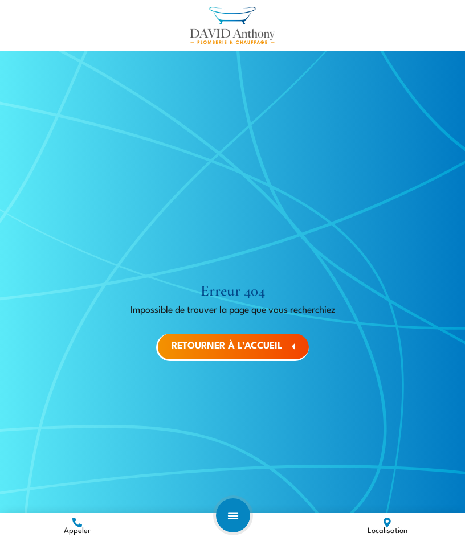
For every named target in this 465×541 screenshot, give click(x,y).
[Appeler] (77, 522)
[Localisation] (387, 522)
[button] (233, 515)
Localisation (387, 531)
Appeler (77, 531)
